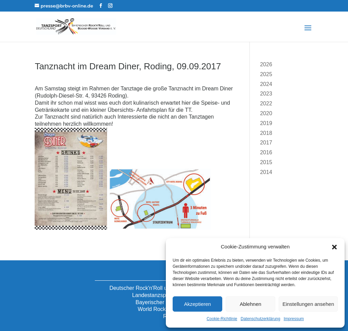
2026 (266, 64)
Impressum (294, 318)
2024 (266, 84)
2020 (266, 113)
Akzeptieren (197, 304)
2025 (266, 74)
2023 (266, 94)
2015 (266, 162)
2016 (266, 152)
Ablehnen (250, 304)
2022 (266, 103)
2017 (266, 142)
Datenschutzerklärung (260, 318)
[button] (334, 247)
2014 (266, 172)
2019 (266, 123)
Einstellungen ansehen (308, 304)
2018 (266, 133)
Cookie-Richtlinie (222, 318)
